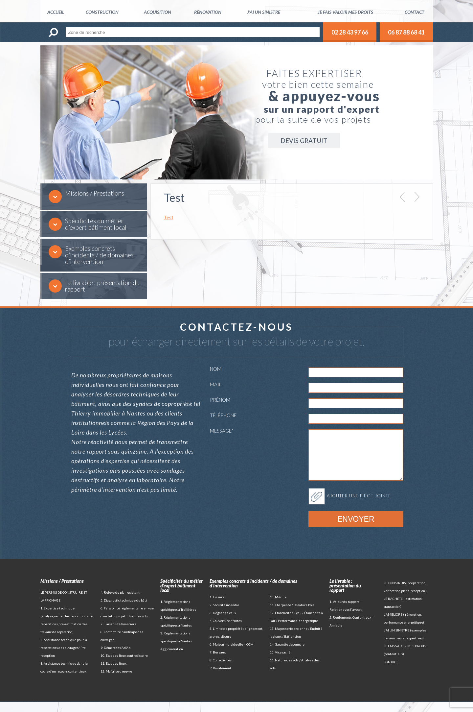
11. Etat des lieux (113, 673)
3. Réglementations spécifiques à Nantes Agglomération (176, 651)
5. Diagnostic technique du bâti (124, 610)
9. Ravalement (220, 678)
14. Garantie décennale (287, 654)
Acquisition (157, 12)
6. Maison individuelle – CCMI (232, 654)
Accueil (55, 12)
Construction (102, 12)
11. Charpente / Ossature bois (292, 615)
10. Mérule (278, 607)
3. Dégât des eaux (223, 623)
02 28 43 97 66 (349, 32)
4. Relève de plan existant (120, 602)
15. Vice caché (280, 662)
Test (168, 217)
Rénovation (207, 12)
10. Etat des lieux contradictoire (124, 665)
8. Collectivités (221, 670)
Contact (414, 12)
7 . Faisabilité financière (118, 634)
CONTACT (391, 672)
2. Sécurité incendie (224, 615)
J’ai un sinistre (263, 12)
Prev (402, 197)
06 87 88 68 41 (406, 32)
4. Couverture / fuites (226, 630)
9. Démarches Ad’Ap (115, 657)
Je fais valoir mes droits (345, 12)
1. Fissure (217, 607)
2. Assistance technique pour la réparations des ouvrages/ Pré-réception (63, 657)
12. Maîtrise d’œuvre (116, 681)
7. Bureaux (218, 662)
